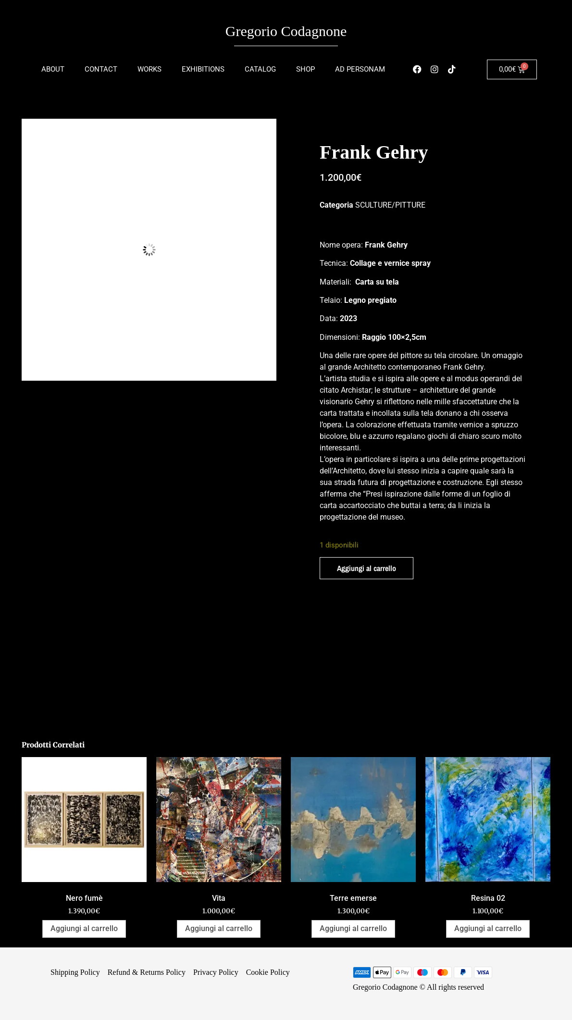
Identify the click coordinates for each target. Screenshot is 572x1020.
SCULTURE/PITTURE (390, 205)
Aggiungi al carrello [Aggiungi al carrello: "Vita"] (218, 928)
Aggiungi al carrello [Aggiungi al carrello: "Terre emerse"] (353, 928)
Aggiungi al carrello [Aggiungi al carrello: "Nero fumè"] (84, 928)
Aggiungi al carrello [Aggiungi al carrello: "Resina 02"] (488, 928)
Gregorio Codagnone (286, 31)
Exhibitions (203, 69)
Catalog (260, 69)
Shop (305, 69)
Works (149, 69)
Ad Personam (360, 69)
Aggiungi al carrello (366, 568)
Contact (101, 69)
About (52, 69)
